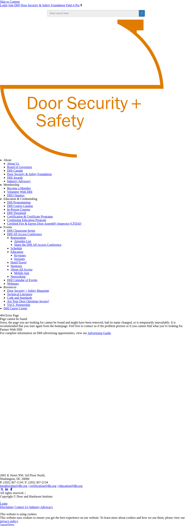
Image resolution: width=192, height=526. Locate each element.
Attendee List (22, 241)
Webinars (13, 283)
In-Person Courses (18, 209)
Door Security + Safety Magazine (28, 290)
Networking (18, 276)
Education (17, 251)
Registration (18, 237)
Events (8, 227)
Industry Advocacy (19, 181)
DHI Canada (15, 170)
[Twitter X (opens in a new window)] (2, 489)
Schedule (16, 248)
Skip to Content (10, 1)
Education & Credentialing (20, 199)
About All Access (21, 269)
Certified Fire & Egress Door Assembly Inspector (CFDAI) (44, 223)
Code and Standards (19, 297)
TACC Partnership (18, 304)
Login (3, 5)
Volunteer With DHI (19, 191)
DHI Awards (15, 177)
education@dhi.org (70, 486)
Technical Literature (19, 294)
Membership (11, 184)
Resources (10, 287)
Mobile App (21, 273)
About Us (13, 163)
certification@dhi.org (43, 486)
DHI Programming (19, 202)
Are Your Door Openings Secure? (28, 301)
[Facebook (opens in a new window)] (11, 489)
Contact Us (21, 507)
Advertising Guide (99, 333)
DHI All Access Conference (24, 234)
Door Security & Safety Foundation (43, 5)
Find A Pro (73, 5)
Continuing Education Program (26, 220)
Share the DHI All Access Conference (37, 244)
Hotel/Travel (18, 262)
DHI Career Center (15, 308)
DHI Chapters (15, 195)
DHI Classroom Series (21, 230)
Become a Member (19, 188)
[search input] (93, 13)
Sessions (19, 259)
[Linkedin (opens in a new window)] (7, 489)
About (7, 160)
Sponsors (16, 266)
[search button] (142, 13)
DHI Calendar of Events (22, 280)
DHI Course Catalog (20, 206)
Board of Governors (19, 167)
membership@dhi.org (13, 486)
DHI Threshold (16, 213)
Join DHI (14, 5)
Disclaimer (7, 507)
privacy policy (9, 521)
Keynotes (20, 255)
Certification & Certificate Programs (30, 216)
